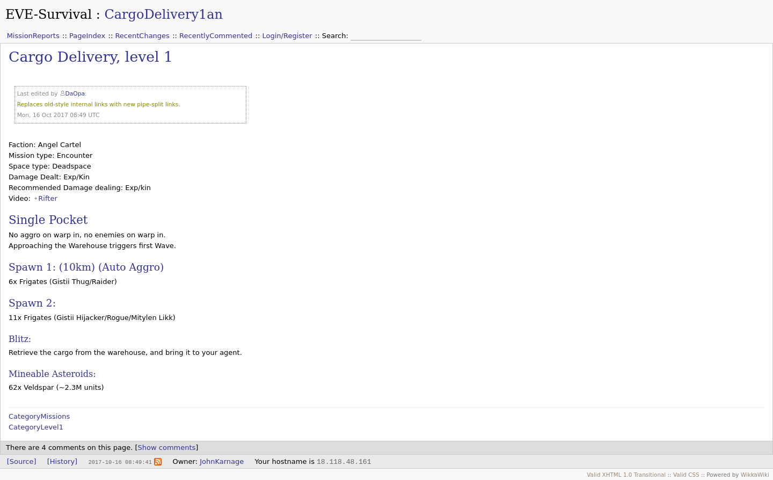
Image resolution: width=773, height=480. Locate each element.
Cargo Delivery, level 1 (91, 56)
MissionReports (33, 36)
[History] (62, 461)
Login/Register (287, 36)
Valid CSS (686, 474)
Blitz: (20, 339)
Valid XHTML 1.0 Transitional (626, 474)
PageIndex (87, 36)
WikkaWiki (755, 474)
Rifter (47, 198)
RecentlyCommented (215, 36)
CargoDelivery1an (163, 14)
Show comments (167, 447)
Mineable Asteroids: (52, 374)
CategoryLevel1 (36, 427)
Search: (336, 36)
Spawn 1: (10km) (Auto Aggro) (86, 267)
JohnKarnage (222, 461)
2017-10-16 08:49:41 (119, 462)
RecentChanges (142, 36)
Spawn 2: (32, 303)
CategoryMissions (39, 416)
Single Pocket (48, 220)
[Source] (22, 461)
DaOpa (75, 93)
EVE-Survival (48, 14)
